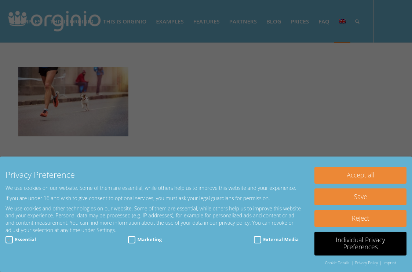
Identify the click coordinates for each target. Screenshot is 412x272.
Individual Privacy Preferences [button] (360, 243)
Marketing (145, 239)
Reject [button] (360, 218)
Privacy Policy (367, 262)
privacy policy (234, 222)
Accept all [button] (360, 174)
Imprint (389, 262)
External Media (276, 239)
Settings (105, 230)
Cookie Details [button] (337, 262)
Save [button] (360, 196)
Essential (21, 239)
